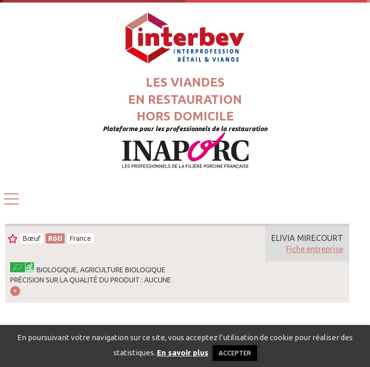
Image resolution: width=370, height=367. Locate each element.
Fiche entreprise (314, 249)
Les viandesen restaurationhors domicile (185, 99)
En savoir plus (183, 352)
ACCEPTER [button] (235, 352)
